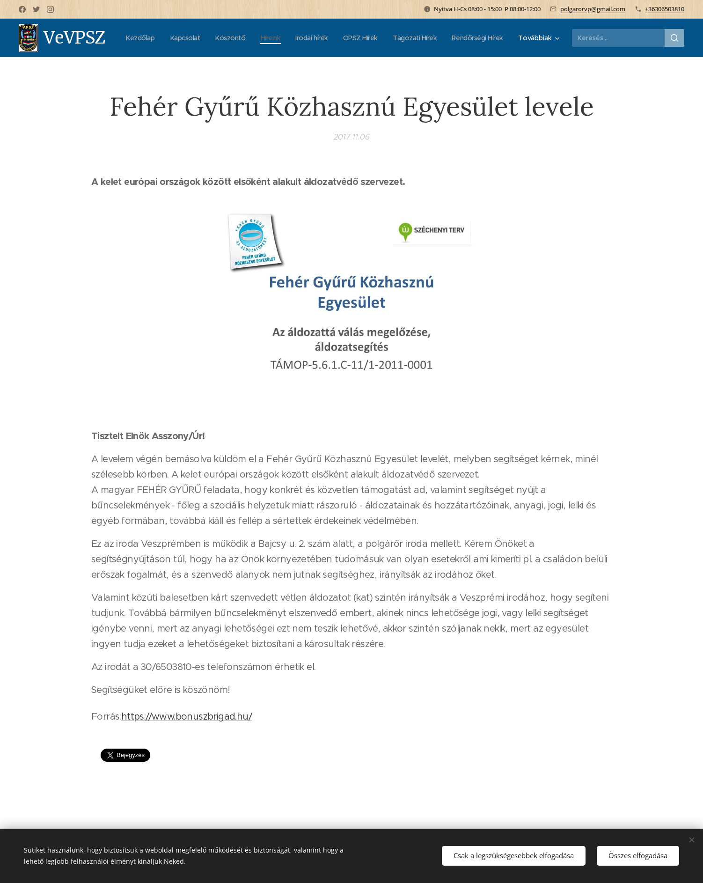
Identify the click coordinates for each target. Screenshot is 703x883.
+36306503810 (664, 9)
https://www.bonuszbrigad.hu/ (186, 716)
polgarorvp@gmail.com (592, 9)
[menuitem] (195, 38)
